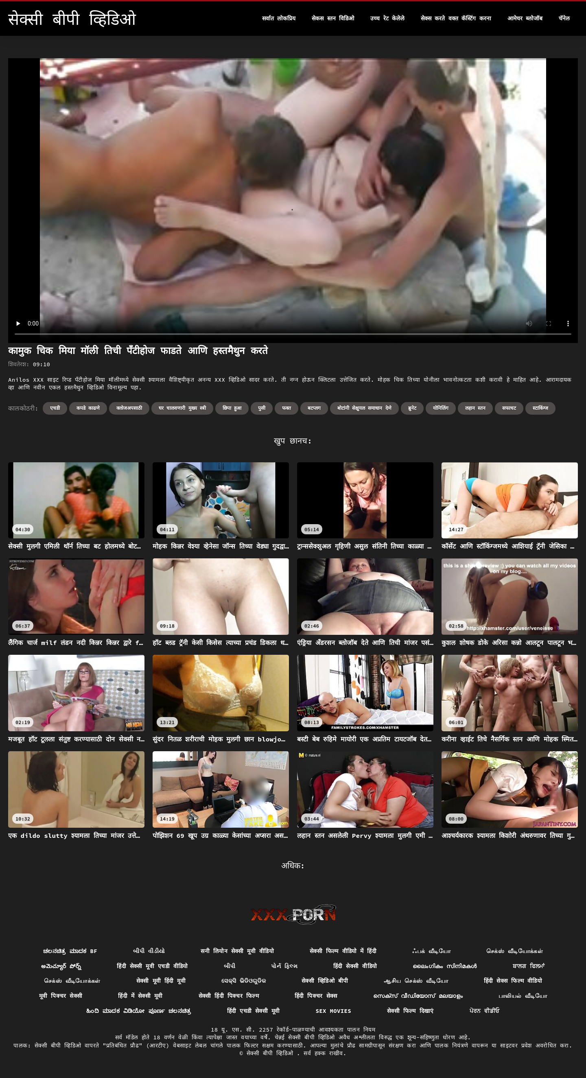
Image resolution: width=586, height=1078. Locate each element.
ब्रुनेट (412, 408)
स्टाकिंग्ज (540, 408)
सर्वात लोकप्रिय (278, 18)
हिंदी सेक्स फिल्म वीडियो (513, 980)
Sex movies (333, 1011)
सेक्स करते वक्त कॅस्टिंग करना (456, 18)
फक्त (286, 408)
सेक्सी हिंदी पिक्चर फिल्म (229, 995)
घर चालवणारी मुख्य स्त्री (182, 408)
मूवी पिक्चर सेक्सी (61, 995)
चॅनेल (564, 18)
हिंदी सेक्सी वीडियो (355, 966)
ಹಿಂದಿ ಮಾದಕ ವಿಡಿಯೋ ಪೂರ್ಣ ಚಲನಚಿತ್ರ (138, 1011)
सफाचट (509, 408)
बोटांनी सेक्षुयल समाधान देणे (364, 408)
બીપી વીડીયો (149, 951)
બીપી (230, 966)
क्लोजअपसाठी (129, 408)
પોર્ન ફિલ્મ (284, 966)
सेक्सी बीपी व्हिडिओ (272, 1053)
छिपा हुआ (232, 408)
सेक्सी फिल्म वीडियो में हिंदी (343, 951)
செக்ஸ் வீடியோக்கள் (514, 951)
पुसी (261, 408)
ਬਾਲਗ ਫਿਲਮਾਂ (529, 966)
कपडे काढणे (88, 408)
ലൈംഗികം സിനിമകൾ (445, 966)
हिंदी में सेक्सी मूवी (140, 995)
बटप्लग (314, 408)
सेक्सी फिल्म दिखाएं (410, 1011)
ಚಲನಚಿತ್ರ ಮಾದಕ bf (70, 951)
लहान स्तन (475, 408)
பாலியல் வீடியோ (523, 995)
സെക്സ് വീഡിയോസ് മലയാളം (418, 995)
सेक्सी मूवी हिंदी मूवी (161, 980)
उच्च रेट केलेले (387, 18)
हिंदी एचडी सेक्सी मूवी (253, 1011)
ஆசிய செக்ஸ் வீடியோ (416, 980)
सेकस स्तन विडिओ (333, 18)
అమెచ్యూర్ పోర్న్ (61, 966)
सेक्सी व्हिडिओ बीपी (325, 980)
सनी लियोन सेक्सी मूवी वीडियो (237, 951)
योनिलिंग (440, 408)
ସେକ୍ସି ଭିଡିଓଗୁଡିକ (243, 980)
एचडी (55, 408)
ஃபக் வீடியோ (431, 951)
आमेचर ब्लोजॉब (524, 18)
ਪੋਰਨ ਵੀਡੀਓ (485, 1011)
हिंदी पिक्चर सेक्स (316, 995)
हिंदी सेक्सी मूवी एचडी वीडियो (152, 966)
